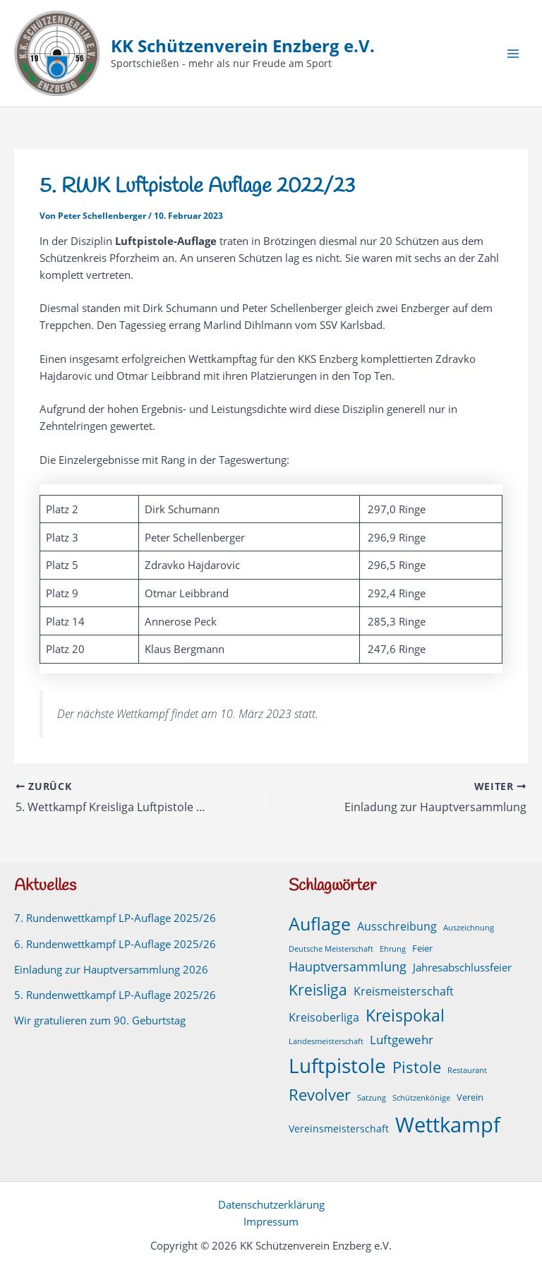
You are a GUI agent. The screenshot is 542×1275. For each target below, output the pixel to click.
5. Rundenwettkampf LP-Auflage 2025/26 (115, 995)
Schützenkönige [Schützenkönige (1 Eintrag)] (421, 1098)
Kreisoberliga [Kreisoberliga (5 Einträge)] (324, 1017)
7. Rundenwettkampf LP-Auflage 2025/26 (115, 918)
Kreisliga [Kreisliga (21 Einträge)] (318, 989)
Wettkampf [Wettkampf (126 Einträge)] (447, 1125)
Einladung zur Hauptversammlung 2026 (111, 969)
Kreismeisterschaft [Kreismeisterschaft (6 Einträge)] (404, 991)
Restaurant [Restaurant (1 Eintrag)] (467, 1070)
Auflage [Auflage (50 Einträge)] (320, 923)
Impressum (271, 1221)
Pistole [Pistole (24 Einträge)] (416, 1066)
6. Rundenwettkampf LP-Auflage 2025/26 (115, 944)
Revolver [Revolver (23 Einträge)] (320, 1094)
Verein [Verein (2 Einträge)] (470, 1097)
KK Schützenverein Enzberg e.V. (243, 46)
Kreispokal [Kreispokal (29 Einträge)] (405, 1015)
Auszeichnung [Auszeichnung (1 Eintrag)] (468, 928)
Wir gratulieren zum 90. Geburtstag (100, 1020)
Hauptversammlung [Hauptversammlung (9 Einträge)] (347, 966)
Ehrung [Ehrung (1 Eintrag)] (393, 949)
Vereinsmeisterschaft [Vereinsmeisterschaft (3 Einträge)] (339, 1128)
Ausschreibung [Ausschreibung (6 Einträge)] (397, 926)
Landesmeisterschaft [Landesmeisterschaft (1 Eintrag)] (326, 1041)
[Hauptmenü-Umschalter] (513, 53)
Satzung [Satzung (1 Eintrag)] (371, 1098)
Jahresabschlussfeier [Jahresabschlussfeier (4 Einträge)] (462, 967)
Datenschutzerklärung (271, 1204)
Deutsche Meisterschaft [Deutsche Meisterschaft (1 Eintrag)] (331, 949)
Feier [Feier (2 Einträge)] (422, 948)
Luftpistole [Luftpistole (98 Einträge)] (337, 1065)
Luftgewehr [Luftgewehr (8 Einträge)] (401, 1039)
